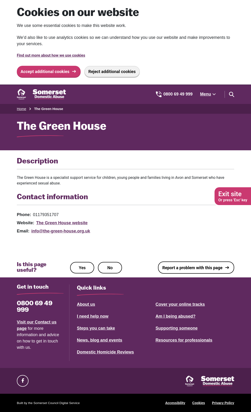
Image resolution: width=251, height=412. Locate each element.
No (110, 267)
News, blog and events (99, 340)
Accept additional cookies (45, 71)
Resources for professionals (184, 340)
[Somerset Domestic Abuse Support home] (41, 94)
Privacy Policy (223, 403)
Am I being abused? (176, 316)
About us (86, 304)
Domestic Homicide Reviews (105, 352)
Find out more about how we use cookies (51, 55)
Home (21, 109)
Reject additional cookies (112, 71)
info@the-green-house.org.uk (60, 231)
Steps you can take (96, 328)
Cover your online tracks (180, 304)
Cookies (198, 403)
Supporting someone (177, 328)
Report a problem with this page (192, 267)
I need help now (92, 316)
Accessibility (175, 403)
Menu (205, 94)
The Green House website (62, 223)
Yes (82, 267)
